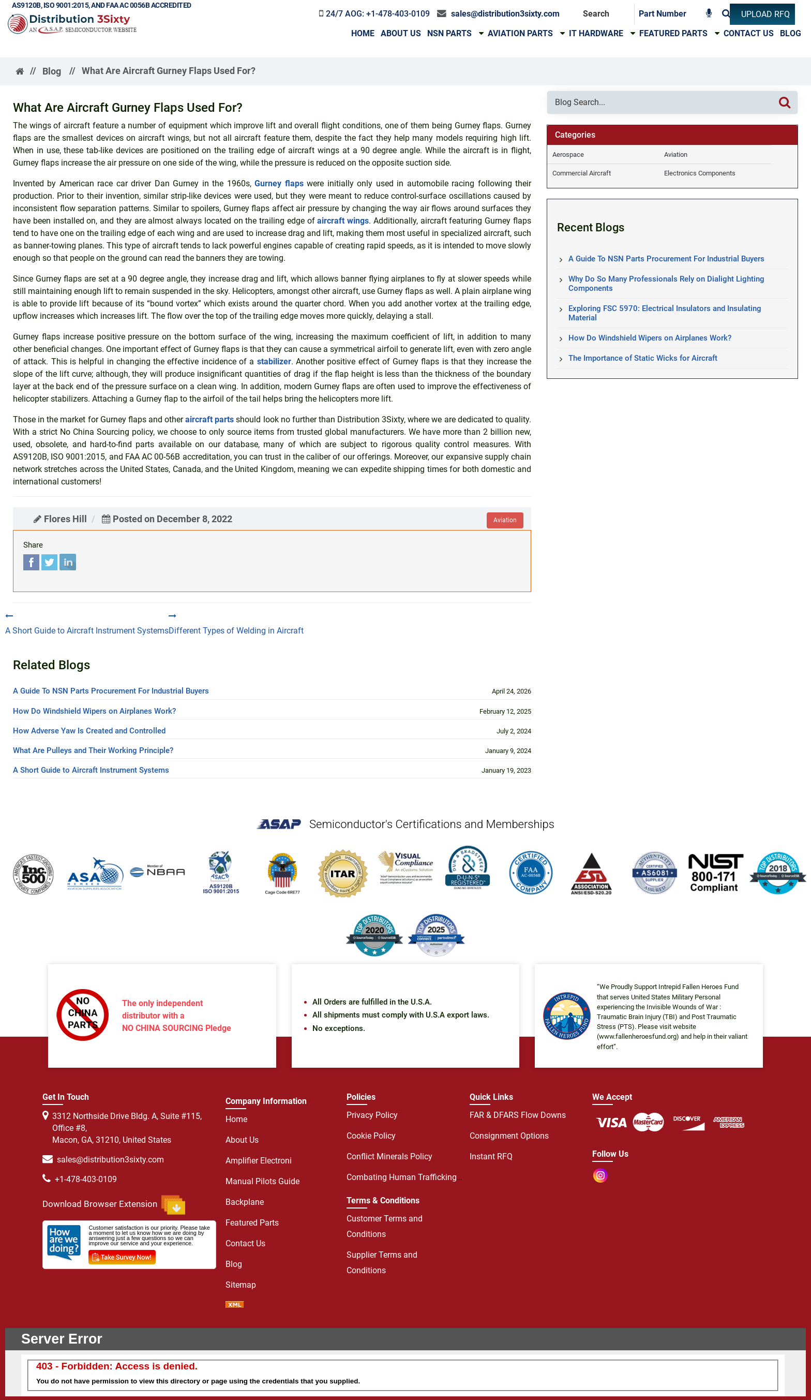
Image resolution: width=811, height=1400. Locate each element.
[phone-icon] (374, 14)
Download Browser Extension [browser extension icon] (113, 1205)
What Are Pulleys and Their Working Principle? (93, 750)
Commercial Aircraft (581, 173)
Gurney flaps (278, 183)
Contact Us (749, 33)
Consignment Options (509, 1136)
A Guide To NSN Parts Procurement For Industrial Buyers (111, 691)
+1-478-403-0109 (86, 1179)
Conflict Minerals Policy (389, 1156)
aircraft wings (343, 221)
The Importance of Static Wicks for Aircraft (642, 358)
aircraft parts (209, 419)
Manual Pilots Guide (262, 1181)
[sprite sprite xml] (235, 1305)
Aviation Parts (520, 33)
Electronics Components (699, 173)
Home (362, 33)
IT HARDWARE (596, 33)
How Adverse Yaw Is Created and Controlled (89, 730)
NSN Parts (449, 33)
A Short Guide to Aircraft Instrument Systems (91, 770)
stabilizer (274, 361)
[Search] (726, 13)
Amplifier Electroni (259, 1161)
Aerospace (568, 154)
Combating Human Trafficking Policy (414, 1177)
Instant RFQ (491, 1156)
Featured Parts (673, 33)
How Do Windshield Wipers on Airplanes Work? (94, 711)
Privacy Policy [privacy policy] (372, 1115)
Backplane (245, 1202)
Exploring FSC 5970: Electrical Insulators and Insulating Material (664, 313)
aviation (505, 520)
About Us (401, 33)
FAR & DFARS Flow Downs (518, 1115)
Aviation (675, 154)
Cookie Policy (371, 1136)
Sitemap (241, 1285)
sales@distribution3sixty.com (110, 1160)
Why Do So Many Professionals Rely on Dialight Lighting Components (666, 283)
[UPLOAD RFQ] (767, 14)
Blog (790, 33)
